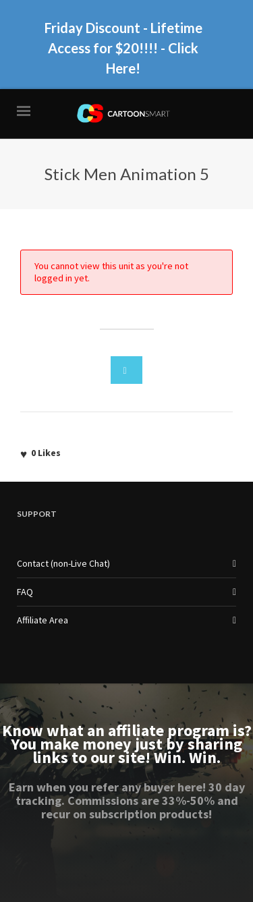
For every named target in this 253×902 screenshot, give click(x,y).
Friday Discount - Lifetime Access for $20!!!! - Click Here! (123, 48)
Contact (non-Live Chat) (63, 563)
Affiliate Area (42, 620)
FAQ (25, 592)
